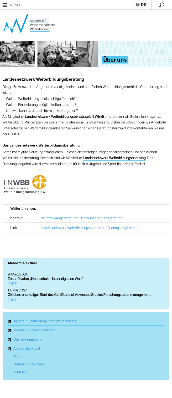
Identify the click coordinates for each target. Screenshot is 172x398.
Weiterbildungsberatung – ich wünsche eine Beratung (81, 218)
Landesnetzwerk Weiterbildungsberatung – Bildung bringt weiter (90, 228)
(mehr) (12, 283)
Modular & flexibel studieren (34, 330)
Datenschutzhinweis (28, 364)
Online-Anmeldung (27, 339)
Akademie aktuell (26, 348)
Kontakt (19, 356)
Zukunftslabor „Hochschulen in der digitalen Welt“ (45, 278)
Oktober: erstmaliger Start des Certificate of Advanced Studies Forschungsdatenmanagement (79, 294)
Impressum (21, 371)
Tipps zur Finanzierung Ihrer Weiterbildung (45, 321)
